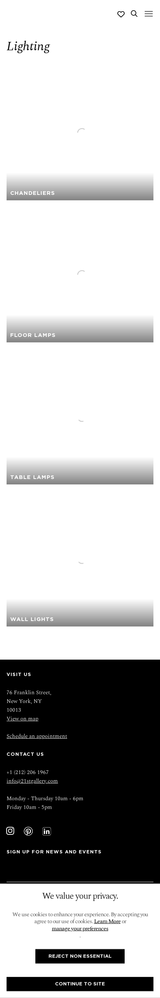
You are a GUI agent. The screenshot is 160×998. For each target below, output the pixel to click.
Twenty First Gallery (35, 14)
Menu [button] (148, 14)
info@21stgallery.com (32, 781)
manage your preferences (80, 928)
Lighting (28, 46)
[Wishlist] (121, 14)
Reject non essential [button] (80, 956)
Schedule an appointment (37, 736)
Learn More (107, 921)
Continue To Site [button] (80, 984)
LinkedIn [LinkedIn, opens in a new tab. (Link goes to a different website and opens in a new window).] (46, 831)
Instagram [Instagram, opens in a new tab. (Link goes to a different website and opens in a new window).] (10, 831)
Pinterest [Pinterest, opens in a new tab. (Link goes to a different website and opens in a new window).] (28, 831)
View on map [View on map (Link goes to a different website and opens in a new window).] (22, 719)
